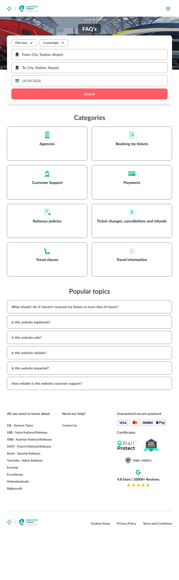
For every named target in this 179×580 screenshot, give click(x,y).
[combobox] (89, 54)
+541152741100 (110, 9)
